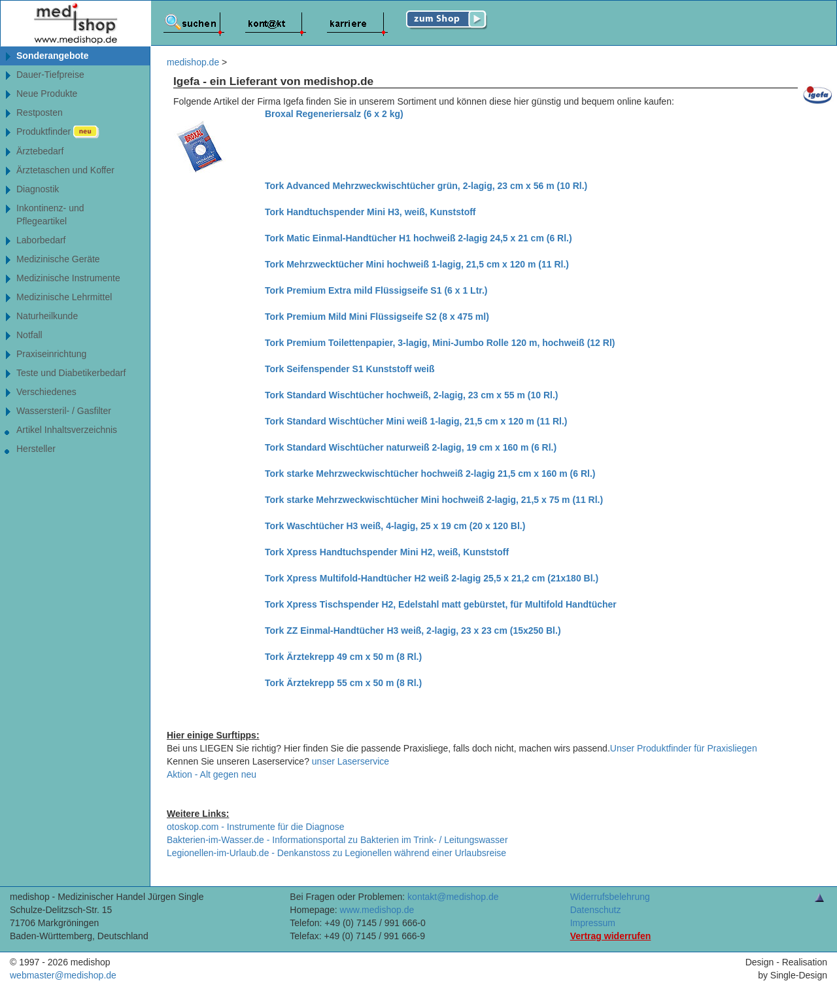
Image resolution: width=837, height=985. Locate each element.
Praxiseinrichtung (51, 354)
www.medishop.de (377, 910)
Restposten (39, 112)
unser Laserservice (350, 761)
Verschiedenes (46, 392)
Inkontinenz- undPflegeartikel (50, 214)
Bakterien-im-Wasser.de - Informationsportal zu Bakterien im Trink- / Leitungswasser (337, 840)
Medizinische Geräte (58, 259)
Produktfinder (57, 132)
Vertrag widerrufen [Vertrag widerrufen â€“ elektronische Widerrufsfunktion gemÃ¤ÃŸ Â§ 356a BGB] (610, 936)
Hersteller (36, 448)
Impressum (592, 923)
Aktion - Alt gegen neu (211, 774)
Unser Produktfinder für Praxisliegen (683, 748)
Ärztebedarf (39, 151)
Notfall (29, 335)
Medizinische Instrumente (68, 278)
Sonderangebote (52, 55)
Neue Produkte (46, 93)
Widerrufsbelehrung (610, 896)
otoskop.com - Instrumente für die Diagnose (256, 826)
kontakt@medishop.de (453, 896)
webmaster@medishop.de (63, 975)
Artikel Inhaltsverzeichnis (66, 429)
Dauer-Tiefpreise (50, 74)
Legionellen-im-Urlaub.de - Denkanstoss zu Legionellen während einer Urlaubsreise (336, 853)
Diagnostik (37, 189)
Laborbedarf (41, 240)
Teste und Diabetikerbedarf (71, 373)
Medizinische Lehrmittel (64, 297)
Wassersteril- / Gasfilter (63, 411)
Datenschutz (595, 910)
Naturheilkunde (47, 316)
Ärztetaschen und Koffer (65, 170)
